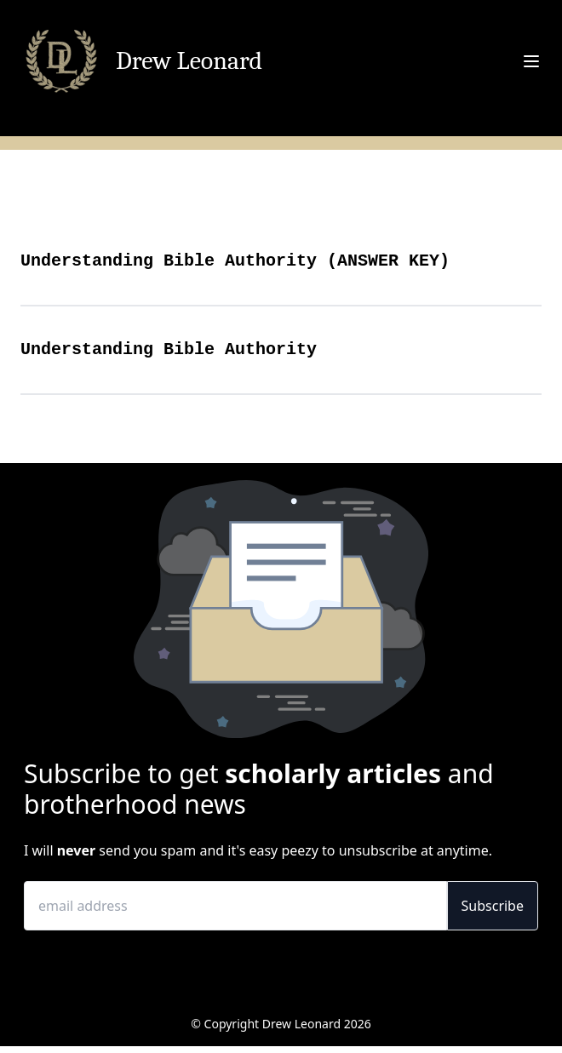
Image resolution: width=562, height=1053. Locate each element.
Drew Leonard (189, 61)
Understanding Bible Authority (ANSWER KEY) (235, 261)
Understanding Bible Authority (168, 349)
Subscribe (493, 905)
